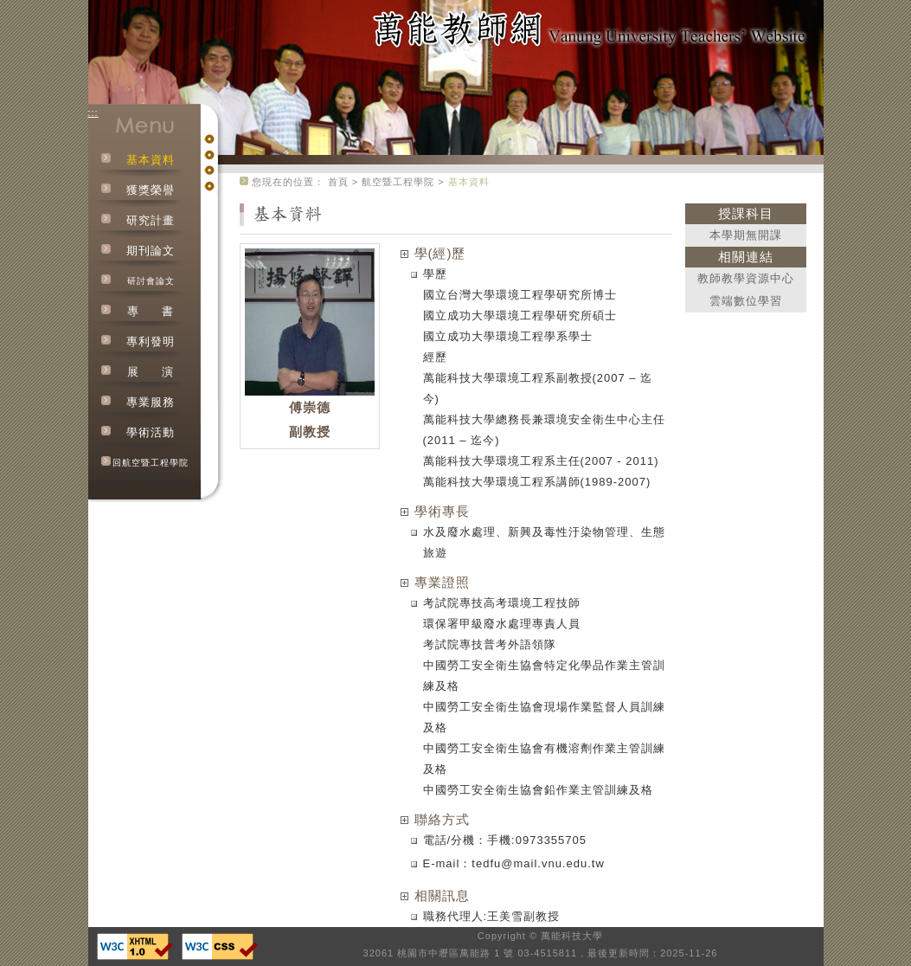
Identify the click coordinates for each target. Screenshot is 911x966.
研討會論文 (151, 281)
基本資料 (150, 159)
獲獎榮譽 (150, 190)
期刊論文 (150, 250)
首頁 (338, 182)
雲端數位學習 (745, 300)
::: (93, 112)
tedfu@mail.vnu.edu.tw (538, 863)
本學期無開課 (745, 235)
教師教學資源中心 (745, 278)
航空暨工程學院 (398, 182)
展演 (150, 371)
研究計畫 (150, 220)
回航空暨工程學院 (150, 462)
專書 (150, 311)
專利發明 (150, 341)
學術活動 (150, 432)
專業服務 (150, 402)
